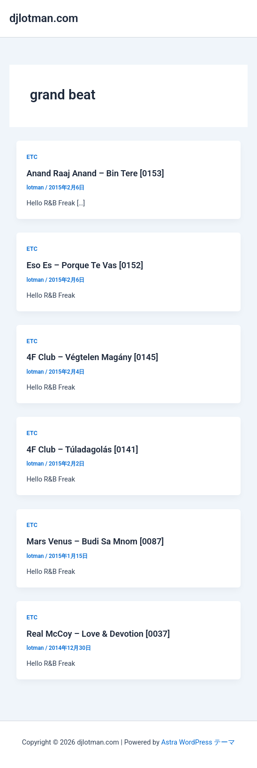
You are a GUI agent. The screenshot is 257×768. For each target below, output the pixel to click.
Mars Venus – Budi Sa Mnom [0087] (95, 541)
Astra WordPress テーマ (198, 742)
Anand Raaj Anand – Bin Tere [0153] (95, 173)
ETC (31, 156)
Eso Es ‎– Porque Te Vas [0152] (84, 265)
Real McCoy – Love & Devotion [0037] (98, 634)
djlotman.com (43, 18)
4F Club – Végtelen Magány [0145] (92, 357)
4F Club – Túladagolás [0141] (82, 449)
